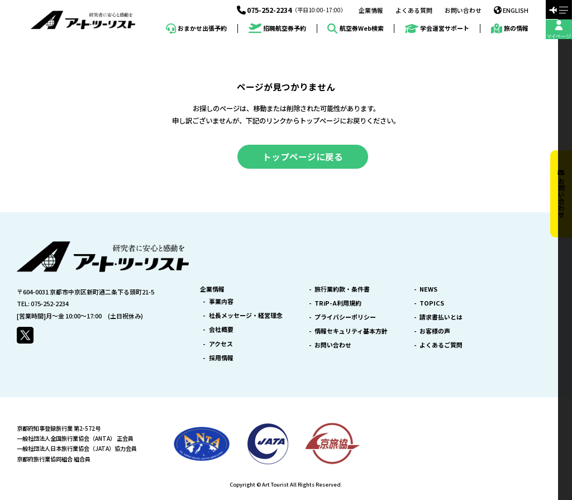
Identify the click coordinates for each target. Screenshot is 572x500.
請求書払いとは (441, 317)
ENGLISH (511, 10)
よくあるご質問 (441, 345)
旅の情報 (509, 28)
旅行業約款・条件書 (342, 289)
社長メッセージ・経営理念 (246, 315)
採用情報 (221, 358)
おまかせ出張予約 (196, 28)
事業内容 (221, 301)
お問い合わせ (463, 10)
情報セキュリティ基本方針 (351, 331)
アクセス (221, 344)
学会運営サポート (437, 29)
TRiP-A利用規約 (337, 303)
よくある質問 (413, 10)
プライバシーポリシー (345, 317)
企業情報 (371, 10)
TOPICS (432, 303)
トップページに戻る (303, 156)
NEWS (428, 289)
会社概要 (221, 329)
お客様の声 (435, 331)
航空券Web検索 (355, 28)
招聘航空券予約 (277, 28)
